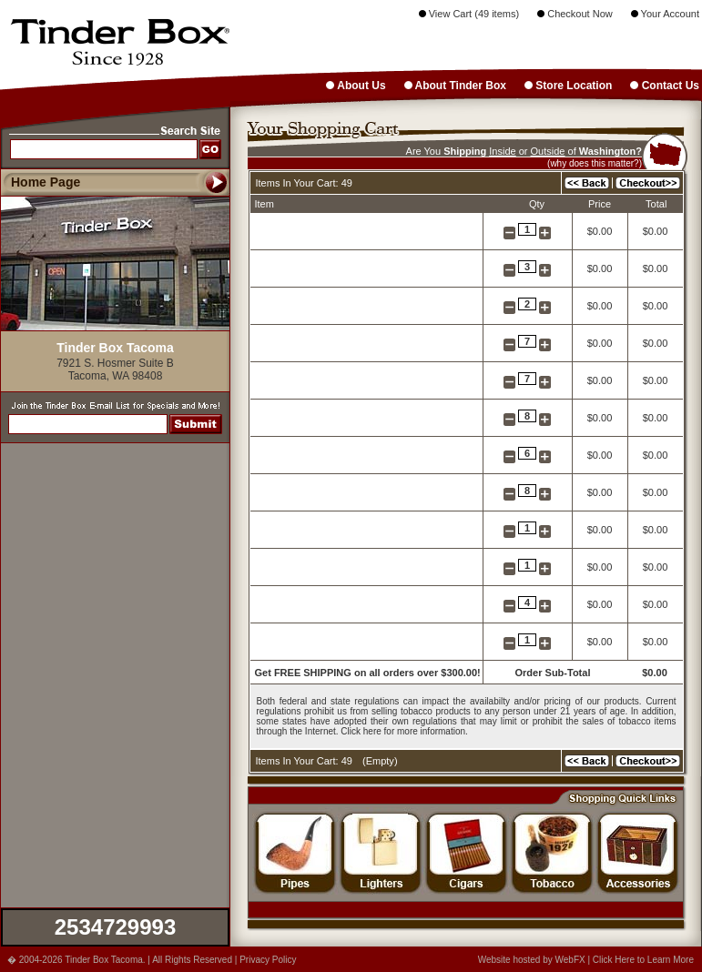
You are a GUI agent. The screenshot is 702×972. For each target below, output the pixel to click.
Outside (548, 151)
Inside (502, 151)
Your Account (665, 13)
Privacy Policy (267, 960)
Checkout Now (575, 13)
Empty (380, 760)
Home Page (45, 182)
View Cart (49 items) (469, 13)
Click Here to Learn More (643, 960)
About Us (355, 85)
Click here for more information (403, 731)
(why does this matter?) (594, 163)
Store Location (568, 85)
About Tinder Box (455, 85)
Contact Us (664, 85)
